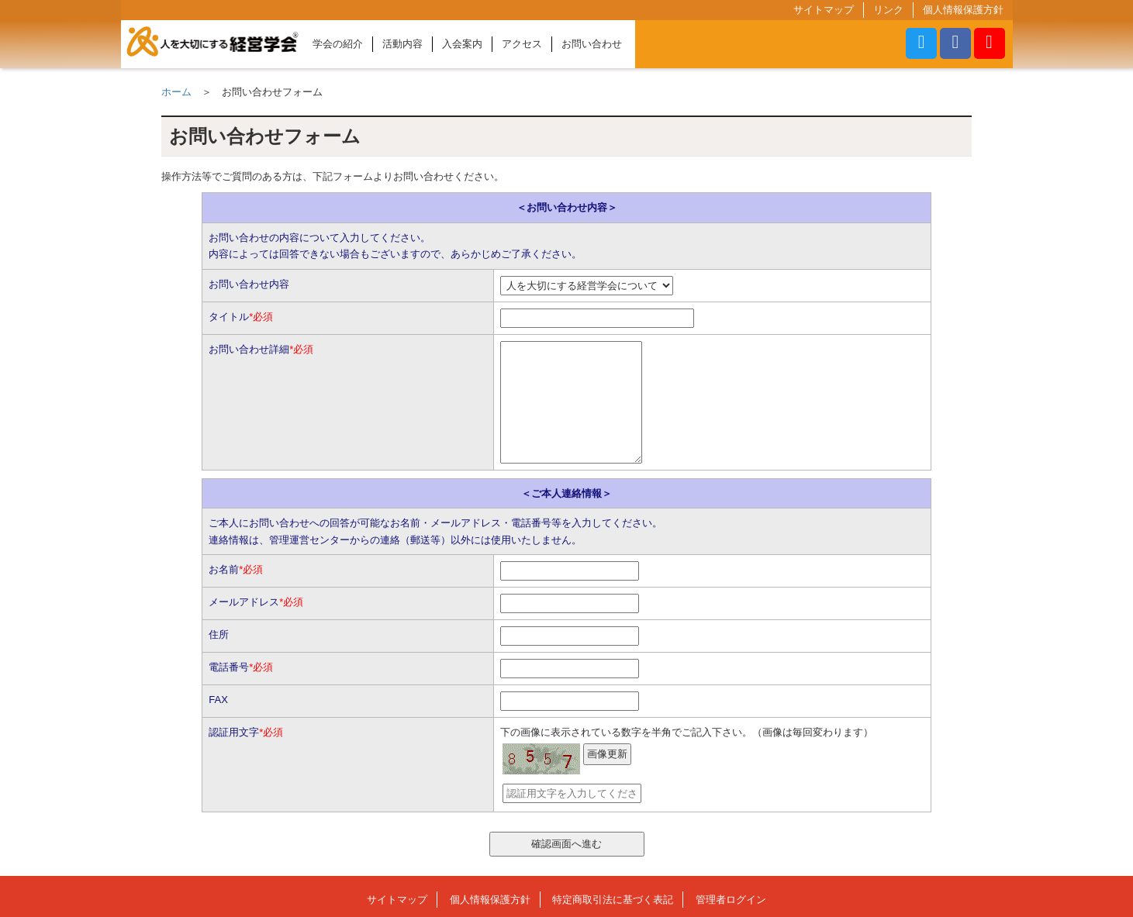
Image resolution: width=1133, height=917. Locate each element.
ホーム (176, 92)
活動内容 (402, 44)
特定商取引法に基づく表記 (612, 899)
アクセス (522, 44)
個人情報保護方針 (963, 10)
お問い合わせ (591, 44)
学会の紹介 (338, 44)
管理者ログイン (731, 899)
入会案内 (462, 44)
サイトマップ (823, 10)
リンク (888, 10)
